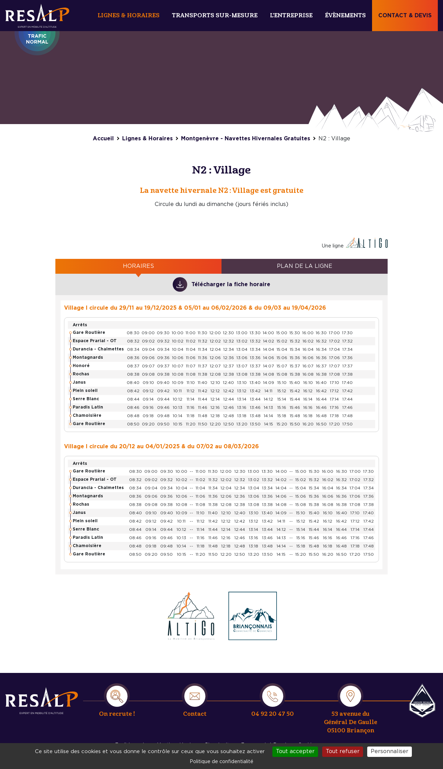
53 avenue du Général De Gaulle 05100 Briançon (350, 722)
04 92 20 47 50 (272, 714)
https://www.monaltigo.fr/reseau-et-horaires (190, 616)
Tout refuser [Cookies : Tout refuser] (343, 751)
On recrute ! (117, 714)
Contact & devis (405, 15)
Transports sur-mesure (214, 15)
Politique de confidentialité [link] (221, 761)
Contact (195, 714)
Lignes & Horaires (129, 15)
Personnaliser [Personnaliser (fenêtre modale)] (389, 751)
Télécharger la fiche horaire (230, 284)
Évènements (345, 15)
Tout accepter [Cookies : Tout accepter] (295, 751)
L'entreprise (291, 15)
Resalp (422, 700)
